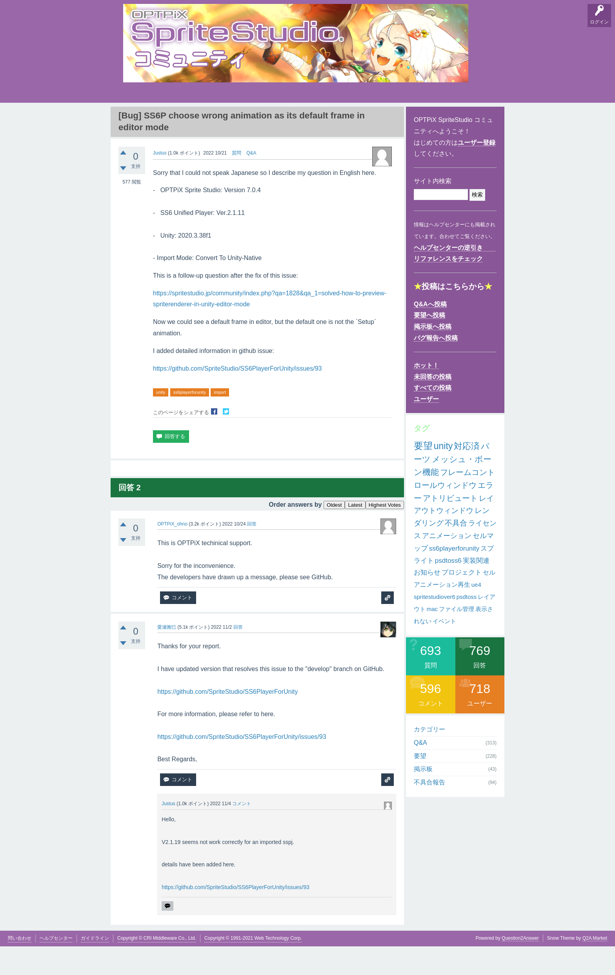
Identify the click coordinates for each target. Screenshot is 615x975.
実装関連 (476, 589)
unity (160, 420)
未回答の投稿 (432, 405)
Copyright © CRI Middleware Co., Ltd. (156, 966)
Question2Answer (520, 966)
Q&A (131, 118)
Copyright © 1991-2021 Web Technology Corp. (253, 966)
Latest (355, 534)
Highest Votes (385, 534)
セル (489, 601)
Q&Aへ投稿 (430, 332)
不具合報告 (429, 811)
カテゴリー (429, 758)
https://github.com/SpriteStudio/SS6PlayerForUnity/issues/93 (237, 397)
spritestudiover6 (434, 625)
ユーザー (426, 427)
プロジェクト (462, 601)
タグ (255, 116)
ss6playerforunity (189, 420)
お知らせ (427, 601)
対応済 (467, 475)
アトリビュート (450, 526)
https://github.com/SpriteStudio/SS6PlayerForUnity (227, 720)
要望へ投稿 (429, 343)
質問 (236, 181)
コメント (241, 832)
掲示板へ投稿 (432, 355)
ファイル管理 (456, 637)
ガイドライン (95, 966)
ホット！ (426, 394)
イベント (444, 649)
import (220, 420)
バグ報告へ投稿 (436, 366)
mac (432, 637)
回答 (252, 552)
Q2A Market (594, 966)
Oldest (334, 534)
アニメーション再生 (442, 613)
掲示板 (180, 118)
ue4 (476, 613)
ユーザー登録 (476, 171)
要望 (155, 118)
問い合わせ (19, 966)
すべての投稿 (432, 416)
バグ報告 (206, 118)
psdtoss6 (448, 589)
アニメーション (446, 564)
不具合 (456, 552)
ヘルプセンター (56, 966)
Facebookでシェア (214, 440)
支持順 (231, 118)
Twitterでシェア (226, 440)
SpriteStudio (479, 118)
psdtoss (467, 625)
